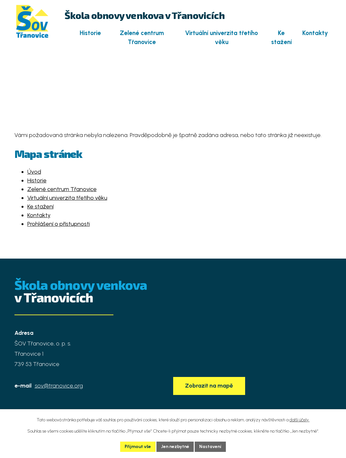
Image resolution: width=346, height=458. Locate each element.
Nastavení (210, 446)
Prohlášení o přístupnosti (58, 223)
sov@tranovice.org (59, 385)
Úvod (67, 33)
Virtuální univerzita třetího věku (221, 37)
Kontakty (315, 33)
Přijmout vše (138, 446)
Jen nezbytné (175, 446)
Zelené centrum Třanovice (142, 37)
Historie (90, 33)
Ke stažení (281, 37)
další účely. (299, 420)
